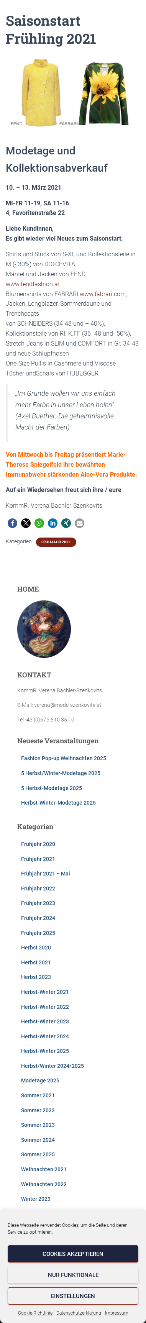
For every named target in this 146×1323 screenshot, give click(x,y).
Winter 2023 (36, 1199)
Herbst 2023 (36, 977)
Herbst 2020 (36, 947)
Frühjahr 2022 (38, 888)
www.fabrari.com (103, 294)
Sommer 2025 (38, 1154)
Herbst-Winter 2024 (45, 1036)
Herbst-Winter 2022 (45, 1007)
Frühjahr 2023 (38, 903)
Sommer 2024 (38, 1140)
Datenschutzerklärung (78, 1313)
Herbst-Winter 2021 (45, 992)
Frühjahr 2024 (38, 918)
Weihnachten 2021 (44, 1169)
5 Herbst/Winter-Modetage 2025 (60, 773)
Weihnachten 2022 (44, 1184)
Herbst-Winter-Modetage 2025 (58, 803)
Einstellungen (73, 1296)
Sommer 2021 (38, 1095)
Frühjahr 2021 (56, 542)
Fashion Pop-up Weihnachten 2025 (63, 758)
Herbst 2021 (36, 962)
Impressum (116, 1313)
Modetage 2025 (40, 1080)
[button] (12, 523)
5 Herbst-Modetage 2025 (51, 788)
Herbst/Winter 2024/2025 (52, 1066)
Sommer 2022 (38, 1110)
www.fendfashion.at (33, 284)
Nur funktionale (73, 1275)
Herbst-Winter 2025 (45, 1051)
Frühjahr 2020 (38, 844)
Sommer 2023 (38, 1125)
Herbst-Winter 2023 (45, 1021)
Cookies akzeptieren (73, 1254)
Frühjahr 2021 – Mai (45, 874)
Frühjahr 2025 (38, 933)
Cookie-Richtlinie (35, 1313)
